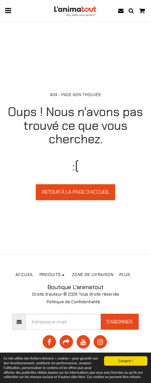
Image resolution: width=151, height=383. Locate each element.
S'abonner (119, 321)
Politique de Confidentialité (73, 301)
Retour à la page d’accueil (75, 192)
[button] (8, 10)
